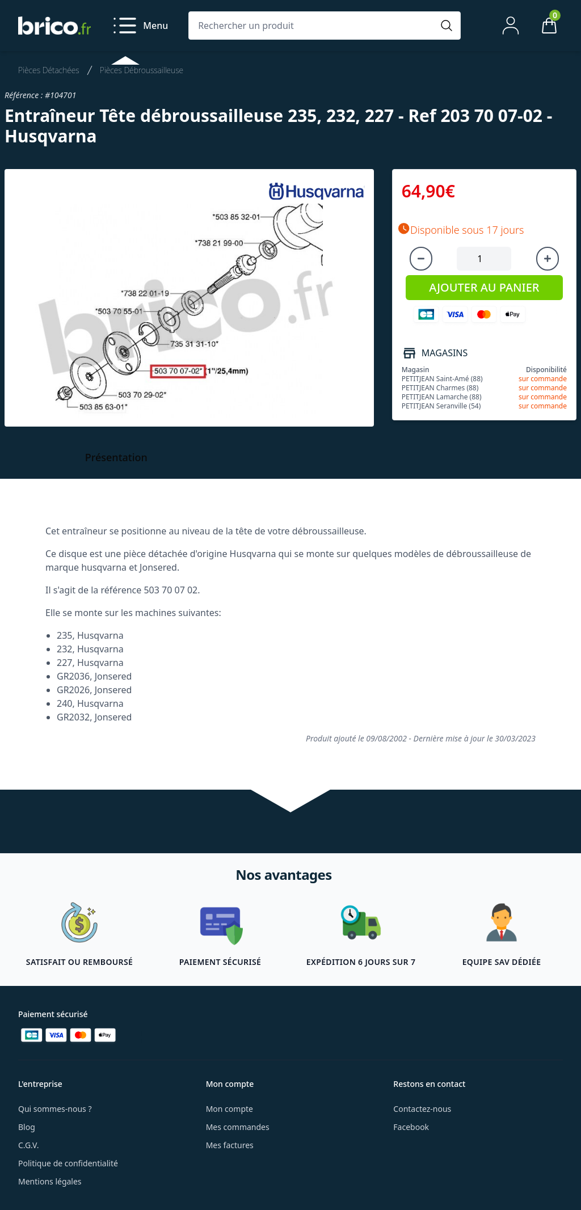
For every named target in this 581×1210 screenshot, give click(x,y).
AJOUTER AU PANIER (484, 287)
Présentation (116, 457)
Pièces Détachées (48, 70)
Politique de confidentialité (68, 1163)
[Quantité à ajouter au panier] (484, 259)
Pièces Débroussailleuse (141, 70)
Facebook (411, 1127)
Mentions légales (50, 1181)
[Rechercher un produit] (313, 25)
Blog (26, 1127)
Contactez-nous (422, 1108)
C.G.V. (28, 1145)
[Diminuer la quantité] (421, 259)
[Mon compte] (511, 25)
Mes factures (230, 1145)
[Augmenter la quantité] (547, 259)
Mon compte (229, 1108)
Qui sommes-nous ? (55, 1108)
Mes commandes (238, 1127)
